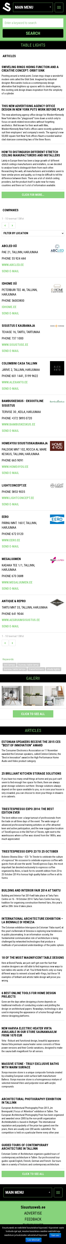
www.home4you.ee (15, 467)
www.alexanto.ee (15, 382)
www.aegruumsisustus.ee (21, 620)
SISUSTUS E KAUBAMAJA (18, 325)
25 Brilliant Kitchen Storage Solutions (31, 773)
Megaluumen (11, 559)
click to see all (33, 714)
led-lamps (9, 664)
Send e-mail (10, 271)
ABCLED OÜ (9, 246)
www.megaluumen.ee (17, 582)
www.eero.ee (11, 540)
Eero (5, 517)
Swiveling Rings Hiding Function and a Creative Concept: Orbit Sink (30, 68)
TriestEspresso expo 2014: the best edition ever (28, 810)
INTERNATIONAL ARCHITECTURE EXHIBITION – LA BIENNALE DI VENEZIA (32, 920)
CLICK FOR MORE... (33, 194)
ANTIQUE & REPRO (14, 601)
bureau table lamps (15, 669)
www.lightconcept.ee (18, 498)
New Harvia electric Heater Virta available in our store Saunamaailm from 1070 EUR (29, 1031)
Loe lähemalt (33, 1240)
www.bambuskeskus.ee (18, 424)
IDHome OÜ (9, 283)
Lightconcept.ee (14, 485)
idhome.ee (9, 307)
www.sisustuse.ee (15, 344)
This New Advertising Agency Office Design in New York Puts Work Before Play (33, 107)
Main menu (33, 7)
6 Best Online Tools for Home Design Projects (29, 994)
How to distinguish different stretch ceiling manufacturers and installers (31, 153)
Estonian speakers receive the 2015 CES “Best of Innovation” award (31, 743)
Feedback (33, 1219)
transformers (36, 669)
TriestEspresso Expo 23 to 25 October (30, 851)
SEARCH (33, 33)
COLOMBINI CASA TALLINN (19, 363)
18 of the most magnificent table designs (33, 957)
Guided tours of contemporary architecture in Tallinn (25, 1146)
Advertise (33, 1213)
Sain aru (55, 1235)
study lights (53, 669)
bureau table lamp (28, 664)
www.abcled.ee (13, 265)
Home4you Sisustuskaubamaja (25, 443)
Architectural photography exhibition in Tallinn (31, 1100)
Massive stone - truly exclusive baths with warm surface (30, 1065)
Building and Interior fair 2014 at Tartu (31, 890)
